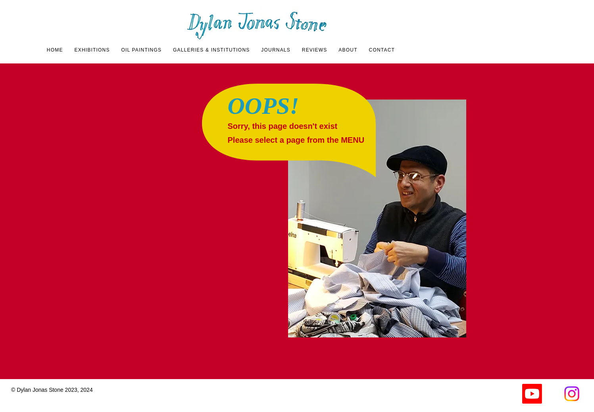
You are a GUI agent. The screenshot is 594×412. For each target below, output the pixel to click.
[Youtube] (532, 394)
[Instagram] (572, 394)
